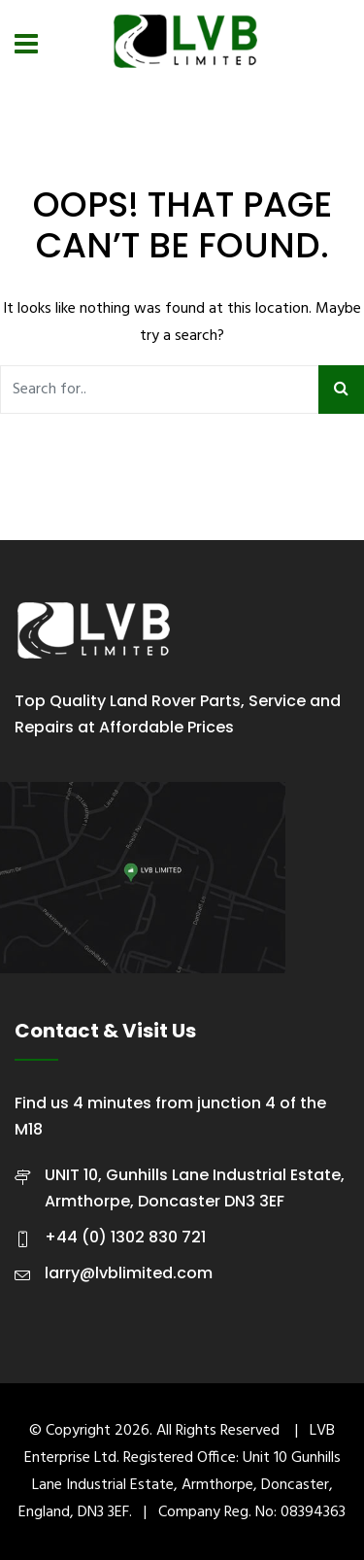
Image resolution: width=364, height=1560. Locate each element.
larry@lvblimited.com (129, 1273)
